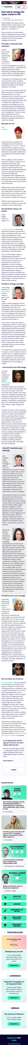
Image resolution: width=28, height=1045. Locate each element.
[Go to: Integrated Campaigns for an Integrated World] (14, 990)
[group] (14, 2)
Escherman (5, 64)
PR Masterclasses (15, 932)
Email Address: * (8, 761)
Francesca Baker (7, 683)
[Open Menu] (21, 7)
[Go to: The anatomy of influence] (14, 1019)
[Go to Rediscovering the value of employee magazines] (14, 881)
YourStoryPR (5, 383)
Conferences (15, 976)
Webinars (15, 1008)
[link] (14, 2)
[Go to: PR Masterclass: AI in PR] (14, 952)
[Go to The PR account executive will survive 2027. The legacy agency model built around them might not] (14, 828)
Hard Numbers (15, 146)
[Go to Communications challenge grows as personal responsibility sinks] (14, 856)
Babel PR (5, 468)
